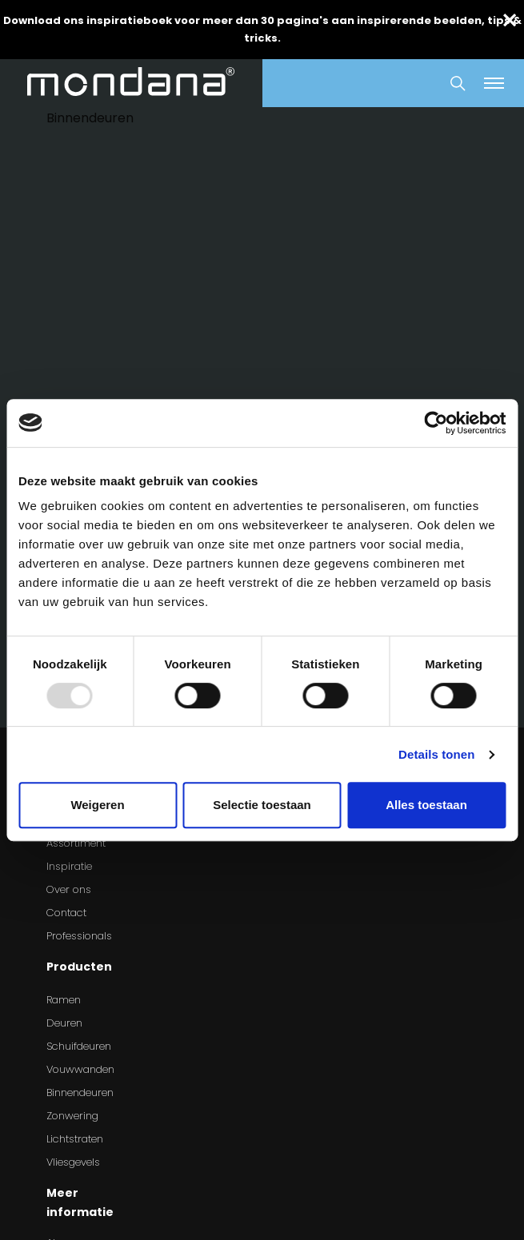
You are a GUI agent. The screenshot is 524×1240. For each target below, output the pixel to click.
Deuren (64, 1023)
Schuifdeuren (78, 1046)
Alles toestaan (426, 804)
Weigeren (97, 804)
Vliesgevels (73, 1162)
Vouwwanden (80, 1069)
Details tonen (436, 754)
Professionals (79, 935)
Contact (66, 912)
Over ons (68, 889)
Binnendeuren (80, 1092)
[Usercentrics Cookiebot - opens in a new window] (436, 423)
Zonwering (72, 1115)
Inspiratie (69, 866)
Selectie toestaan (262, 804)
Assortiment (76, 843)
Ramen (63, 999)
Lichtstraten (74, 1138)
